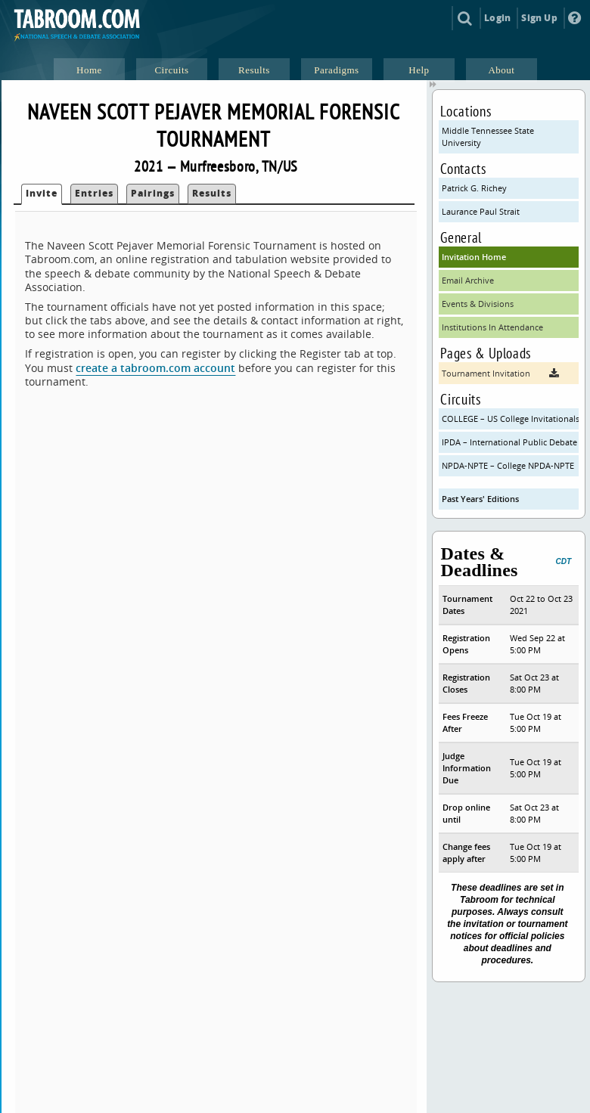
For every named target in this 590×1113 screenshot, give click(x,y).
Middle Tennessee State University (488, 136)
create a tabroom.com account (155, 368)
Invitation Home (474, 256)
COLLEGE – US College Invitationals (510, 418)
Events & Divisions (478, 303)
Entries (94, 193)
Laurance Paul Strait (481, 211)
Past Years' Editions (480, 498)
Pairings (153, 193)
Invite (41, 193)
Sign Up (539, 17)
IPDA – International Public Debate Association (510, 442)
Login (497, 17)
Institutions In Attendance (492, 327)
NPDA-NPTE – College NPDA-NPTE (508, 465)
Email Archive (468, 280)
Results (211, 193)
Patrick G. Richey (474, 188)
